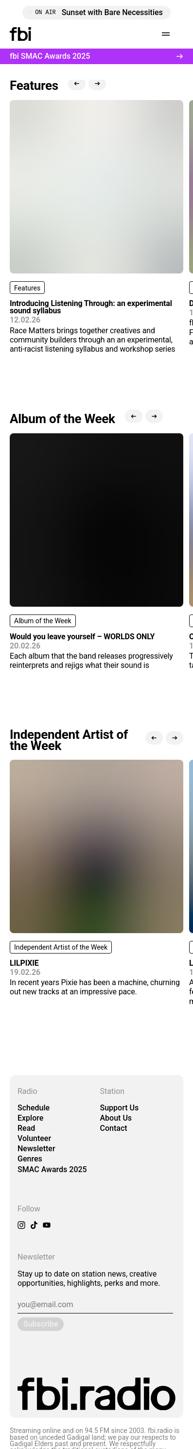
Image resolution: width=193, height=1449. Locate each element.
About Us (116, 1118)
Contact (113, 1128)
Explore (30, 1118)
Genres (30, 1158)
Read (26, 1128)
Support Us (119, 1107)
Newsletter (36, 1148)
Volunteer (34, 1138)
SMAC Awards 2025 (52, 1169)
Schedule (34, 1107)
